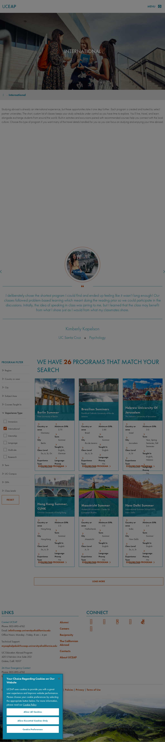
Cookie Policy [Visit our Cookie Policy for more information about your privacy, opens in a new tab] (29, 704)
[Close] (59, 678)
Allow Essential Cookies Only (33, 720)
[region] (33, 706)
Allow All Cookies (33, 712)
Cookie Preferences (33, 729)
